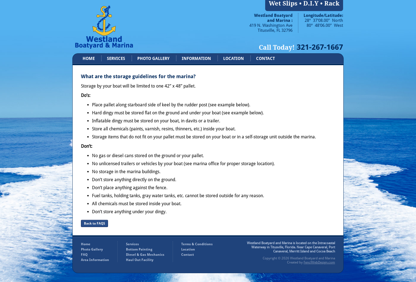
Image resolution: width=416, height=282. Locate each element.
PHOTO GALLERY (153, 58)
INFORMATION (196, 58)
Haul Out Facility (139, 260)
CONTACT (265, 58)
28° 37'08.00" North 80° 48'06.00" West (324, 23)
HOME (89, 58)
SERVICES (116, 58)
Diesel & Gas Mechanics (145, 255)
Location (188, 249)
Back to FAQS (94, 223)
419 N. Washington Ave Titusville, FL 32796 (271, 28)
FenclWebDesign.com (319, 262)
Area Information (95, 260)
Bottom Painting (139, 249)
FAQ (84, 255)
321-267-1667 (320, 47)
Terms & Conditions (197, 244)
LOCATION (233, 58)
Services (132, 244)
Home (85, 244)
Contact (187, 255)
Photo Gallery (92, 249)
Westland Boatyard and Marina (312, 258)
